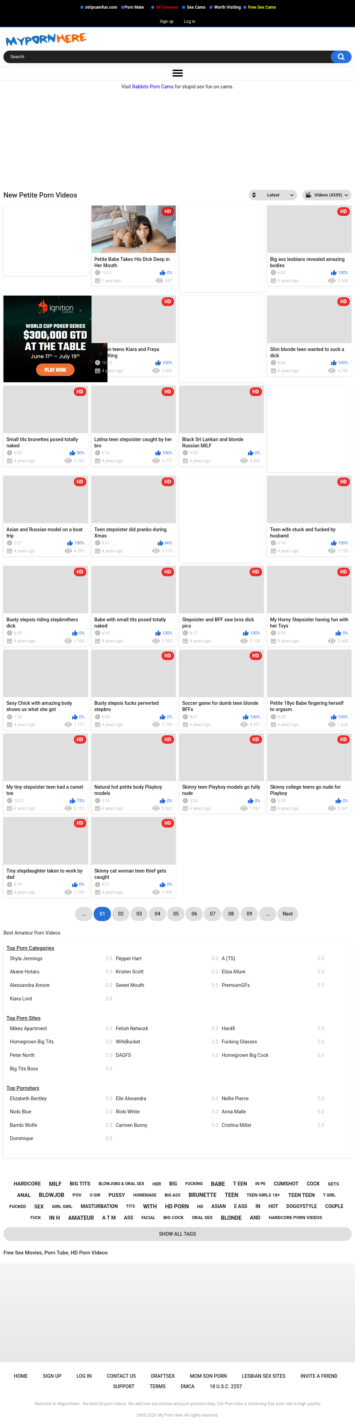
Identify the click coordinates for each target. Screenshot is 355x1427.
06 (194, 914)
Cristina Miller (273, 1125)
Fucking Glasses (273, 1042)
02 (120, 914)
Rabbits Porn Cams (153, 86)
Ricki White (167, 1112)
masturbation (99, 1206)
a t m (109, 1218)
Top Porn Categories (30, 948)
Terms (158, 1386)
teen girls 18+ (263, 1195)
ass (128, 1217)
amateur (81, 1218)
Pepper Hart (167, 959)
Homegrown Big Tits (61, 1042)
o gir (95, 1195)
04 (157, 914)
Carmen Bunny (167, 1125)
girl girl (62, 1206)
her (157, 1184)
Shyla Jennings (61, 959)
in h (54, 1218)
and (255, 1218)
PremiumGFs (273, 985)
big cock (173, 1217)
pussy (117, 1195)
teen (231, 1195)
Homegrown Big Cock (273, 1055)
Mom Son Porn (208, 1376)
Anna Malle (273, 1112)
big (173, 1184)
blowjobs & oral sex (121, 1183)
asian (218, 1206)
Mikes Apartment (61, 1029)
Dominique (61, 1138)
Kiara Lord (61, 999)
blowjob (51, 1195)
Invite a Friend (319, 1376)
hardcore (27, 1184)
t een (240, 1184)
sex (39, 1206)
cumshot (286, 1184)
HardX (273, 1029)
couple (334, 1206)
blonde (231, 1218)
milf (55, 1184)
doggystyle (301, 1206)
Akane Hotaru (61, 972)
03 (139, 914)
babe (218, 1184)
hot (273, 1206)
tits (130, 1206)
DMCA (187, 1386)
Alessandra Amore (61, 985)
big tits (80, 1184)
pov (76, 1195)
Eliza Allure (273, 972)
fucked (17, 1206)
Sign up (167, 21)
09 (249, 914)
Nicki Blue (61, 1112)
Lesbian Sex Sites (263, 1376)
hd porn (177, 1206)
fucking (194, 1183)
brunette (202, 1195)
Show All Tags (177, 1234)
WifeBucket (167, 1042)
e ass (240, 1206)
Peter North (61, 1055)
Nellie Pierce (273, 1099)
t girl (329, 1195)
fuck (36, 1217)
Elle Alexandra (167, 1099)
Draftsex (163, 1376)
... (268, 914)
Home (21, 1376)
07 (212, 914)
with (150, 1206)
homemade (144, 1195)
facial (148, 1217)
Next (288, 914)
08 (231, 914)
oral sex (202, 1217)
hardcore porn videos (295, 1217)
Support (124, 1386)
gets (333, 1184)
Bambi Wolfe (61, 1125)
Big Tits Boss (61, 1069)
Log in (190, 21)
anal (24, 1195)
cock (313, 1184)
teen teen (301, 1195)
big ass (172, 1195)
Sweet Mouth (167, 985)
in (258, 1206)
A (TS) (273, 959)
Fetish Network (167, 1029)
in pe (260, 1183)
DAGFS (167, 1055)
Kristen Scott (167, 972)
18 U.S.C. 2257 (226, 1386)
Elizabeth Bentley (61, 1099)
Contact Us (121, 1376)
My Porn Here (170, 1415)
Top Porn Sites (23, 1018)
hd (200, 1206)
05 (176, 914)
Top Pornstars (22, 1088)
